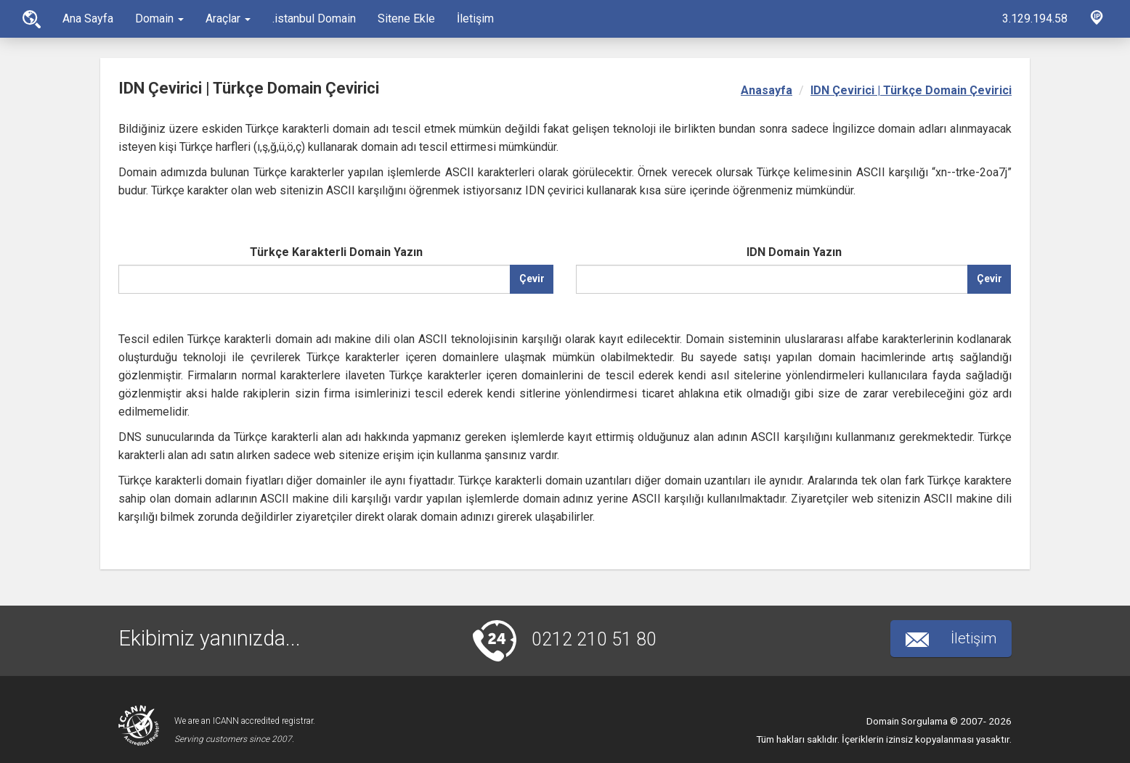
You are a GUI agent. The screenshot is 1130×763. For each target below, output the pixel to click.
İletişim (475, 18)
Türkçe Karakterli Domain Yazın (336, 252)
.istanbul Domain (314, 18)
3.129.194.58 (1035, 18)
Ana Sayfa (32, 19)
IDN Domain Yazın (794, 252)
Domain (159, 18)
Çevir (532, 278)
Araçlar (228, 18)
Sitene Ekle (406, 18)
